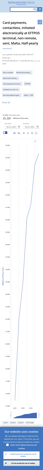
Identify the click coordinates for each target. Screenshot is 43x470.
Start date (8, 124)
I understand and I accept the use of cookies (23, 455)
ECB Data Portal (21, 4)
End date (26, 124)
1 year (5, 422)
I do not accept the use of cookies (23, 463)
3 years (13, 422)
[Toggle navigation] (40, 9)
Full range (30, 422)
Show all (6, 102)
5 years (21, 422)
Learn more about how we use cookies (23, 447)
